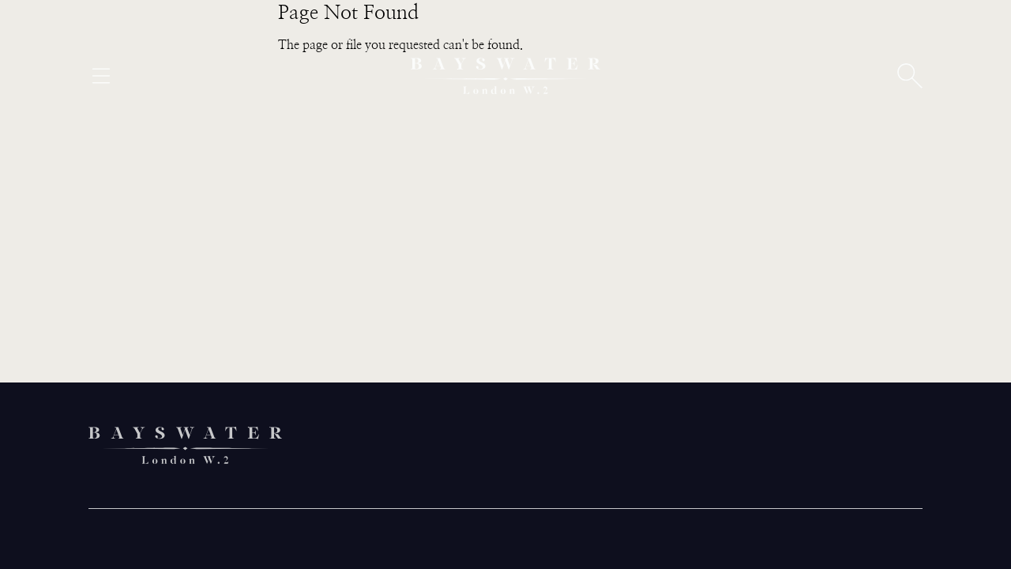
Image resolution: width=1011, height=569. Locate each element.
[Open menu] (101, 76)
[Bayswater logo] (505, 76)
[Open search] (910, 76)
